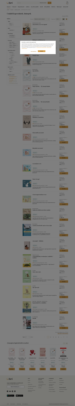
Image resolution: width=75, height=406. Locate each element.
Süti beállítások (33, 51)
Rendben (41, 51)
